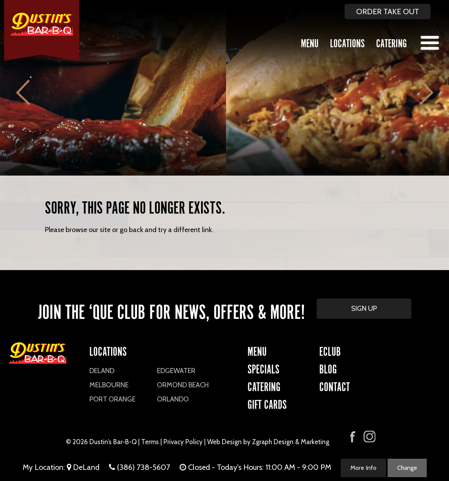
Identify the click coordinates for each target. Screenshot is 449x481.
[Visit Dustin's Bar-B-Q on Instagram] (369, 436)
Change (407, 467)
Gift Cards (267, 403)
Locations (347, 42)
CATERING (264, 385)
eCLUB (330, 350)
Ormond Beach (183, 385)
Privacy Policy (183, 442)
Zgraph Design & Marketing (290, 442)
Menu (310, 42)
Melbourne (109, 385)
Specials (263, 368)
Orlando (173, 399)
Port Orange (112, 399)
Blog (328, 368)
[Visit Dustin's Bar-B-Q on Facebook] (352, 436)
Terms (150, 442)
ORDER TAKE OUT (387, 11)
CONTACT (334, 385)
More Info (363, 467)
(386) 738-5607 (143, 467)
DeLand (101, 371)
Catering (391, 42)
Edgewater (176, 371)
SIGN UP (364, 308)
